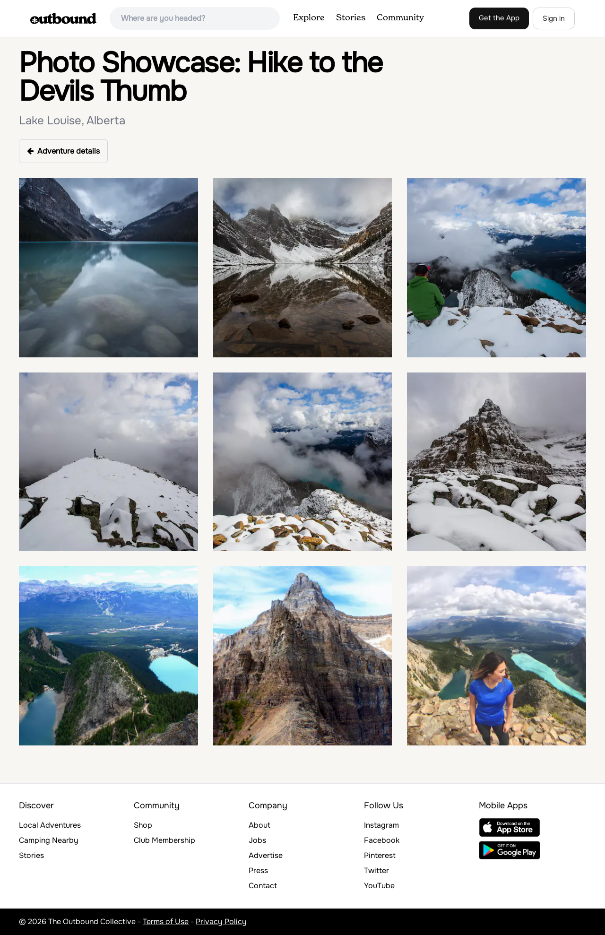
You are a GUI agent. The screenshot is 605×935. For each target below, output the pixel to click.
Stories (350, 18)
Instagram (381, 825)
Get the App (499, 18)
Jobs (257, 840)
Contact (263, 886)
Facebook (381, 840)
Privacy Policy (221, 921)
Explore (309, 18)
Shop (143, 825)
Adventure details (63, 151)
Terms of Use (166, 921)
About (259, 825)
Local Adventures (50, 825)
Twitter (376, 870)
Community (400, 18)
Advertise (266, 855)
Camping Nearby (48, 840)
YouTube (379, 886)
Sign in (554, 18)
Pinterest (380, 855)
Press (258, 870)
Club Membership (164, 840)
